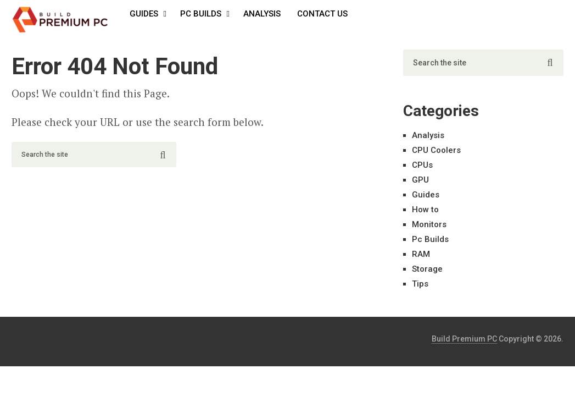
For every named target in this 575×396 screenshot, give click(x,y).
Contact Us (322, 14)
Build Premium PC (464, 338)
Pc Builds (200, 14)
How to (425, 210)
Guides (144, 14)
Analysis (262, 14)
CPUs (422, 165)
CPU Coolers (436, 150)
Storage (427, 269)
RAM (421, 254)
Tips (420, 284)
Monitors (429, 224)
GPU (420, 180)
